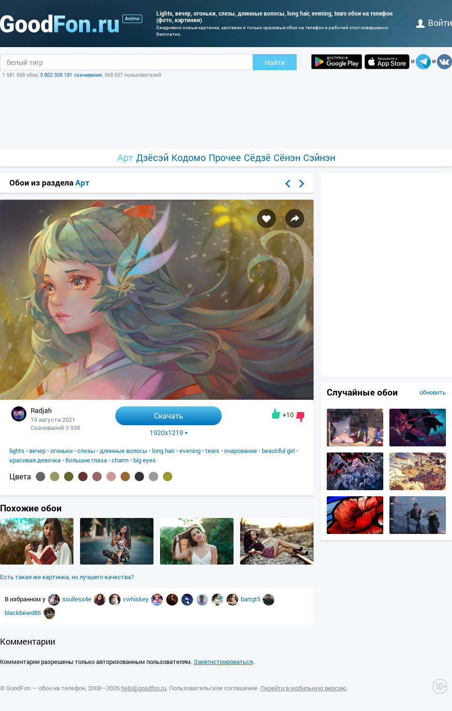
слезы (86, 450)
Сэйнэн (319, 157)
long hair (163, 450)
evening (190, 450)
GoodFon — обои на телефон (45, 688)
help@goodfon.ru (143, 688)
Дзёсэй (152, 157)
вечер (37, 450)
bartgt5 (251, 599)
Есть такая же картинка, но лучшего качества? (67, 577)
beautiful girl (278, 450)
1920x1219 (169, 432)
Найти (275, 62)
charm (120, 460)
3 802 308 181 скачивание (71, 74)
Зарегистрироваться (223, 661)
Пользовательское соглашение (213, 688)
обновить (433, 392)
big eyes (144, 460)
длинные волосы (123, 450)
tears (212, 450)
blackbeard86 (23, 612)
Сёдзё (257, 157)
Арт (125, 157)
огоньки (61, 450)
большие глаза (86, 460)
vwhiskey (136, 599)
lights (16, 450)
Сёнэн (287, 157)
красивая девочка (35, 460)
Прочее (225, 157)
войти (434, 22)
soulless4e (77, 599)
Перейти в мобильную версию (303, 688)
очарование (240, 450)
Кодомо (188, 157)
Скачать (168, 415)
